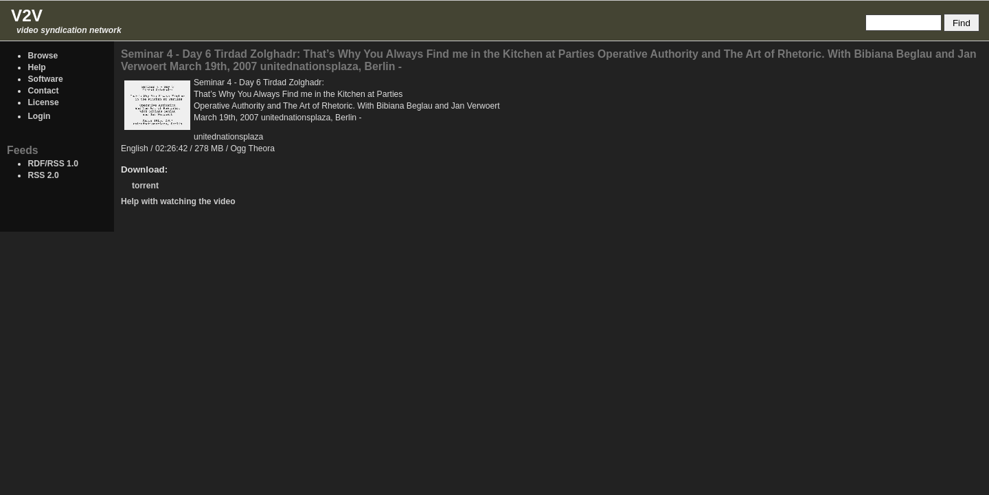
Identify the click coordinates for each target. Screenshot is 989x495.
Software (44, 79)
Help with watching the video (178, 201)
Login (38, 116)
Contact (42, 91)
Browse (42, 55)
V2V (27, 15)
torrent (145, 185)
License (42, 102)
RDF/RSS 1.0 (52, 163)
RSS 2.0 (42, 175)
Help (36, 67)
